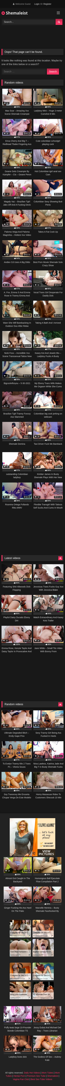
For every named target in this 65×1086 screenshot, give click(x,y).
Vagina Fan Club (21, 1079)
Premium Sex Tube (36, 1076)
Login (36, 4)
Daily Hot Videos (32, 1072)
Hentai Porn (19, 1076)
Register (47, 4)
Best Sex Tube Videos (41, 1079)
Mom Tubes (47, 1072)
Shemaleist (15, 13)
